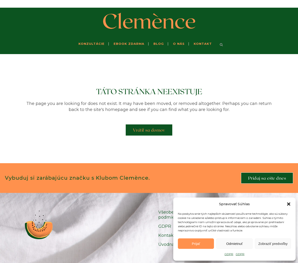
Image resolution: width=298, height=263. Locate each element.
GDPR (228, 254)
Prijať (196, 244)
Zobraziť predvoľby (273, 244)
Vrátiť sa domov (149, 130)
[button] (288, 204)
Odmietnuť (234, 244)
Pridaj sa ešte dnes (267, 178)
